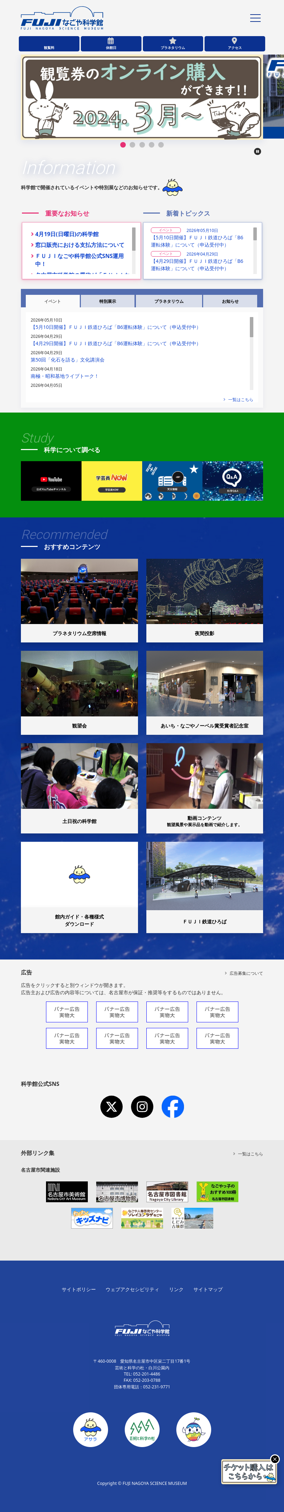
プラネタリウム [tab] (169, 301)
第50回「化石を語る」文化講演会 (68, 359)
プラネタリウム (173, 47)
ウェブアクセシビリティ (132, 1289)
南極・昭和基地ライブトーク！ (65, 376)
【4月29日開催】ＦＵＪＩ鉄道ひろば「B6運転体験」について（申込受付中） (197, 265)
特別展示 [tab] (107, 301)
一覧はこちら (238, 399)
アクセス (235, 47)
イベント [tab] (52, 301)
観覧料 (49, 47)
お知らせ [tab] (230, 301)
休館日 (111, 47)
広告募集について (244, 973)
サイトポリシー (79, 1289)
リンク (176, 1289)
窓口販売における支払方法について (79, 245)
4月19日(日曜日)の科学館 (67, 234)
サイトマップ (208, 1289)
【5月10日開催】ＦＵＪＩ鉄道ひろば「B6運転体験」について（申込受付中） (197, 241)
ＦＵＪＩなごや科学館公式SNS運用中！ (79, 260)
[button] (123, 145)
